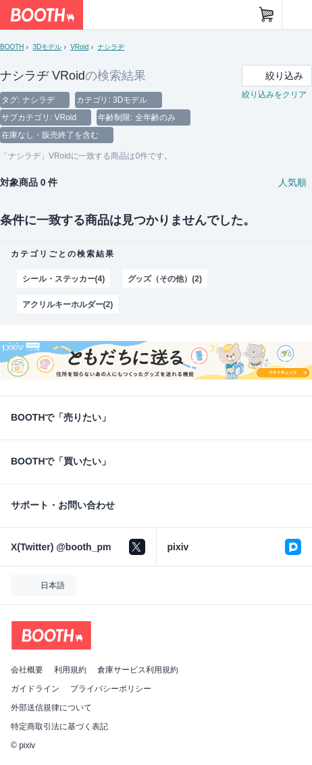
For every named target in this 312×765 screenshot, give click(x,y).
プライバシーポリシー (110, 689)
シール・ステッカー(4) (63, 279)
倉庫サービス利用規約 (137, 670)
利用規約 (70, 670)
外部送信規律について (51, 708)
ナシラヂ (110, 47)
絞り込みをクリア (274, 94)
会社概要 (27, 670)
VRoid (79, 47)
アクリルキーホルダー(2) (67, 304)
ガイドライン (35, 689)
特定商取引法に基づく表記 (59, 726)
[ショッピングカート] (267, 15)
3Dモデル (46, 47)
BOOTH (12, 47)
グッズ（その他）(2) (165, 279)
